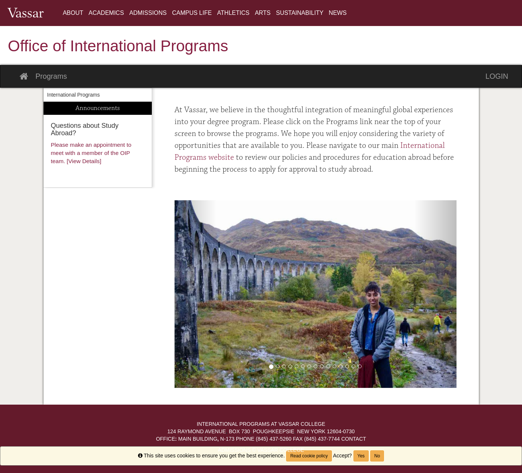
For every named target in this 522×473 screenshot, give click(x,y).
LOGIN (497, 76)
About (74, 13)
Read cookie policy (309, 456)
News (338, 13)
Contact (353, 439)
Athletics (234, 13)
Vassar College (280, 450)
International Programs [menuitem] (73, 95)
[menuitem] (74, 13)
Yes (361, 456)
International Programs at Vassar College (261, 424)
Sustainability (300, 13)
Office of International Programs (118, 46)
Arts (263, 13)
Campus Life (192, 13)
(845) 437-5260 (263, 439)
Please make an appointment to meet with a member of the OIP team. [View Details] (91, 153)
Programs (51, 76)
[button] (195, 294)
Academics (107, 13)
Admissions (149, 13)
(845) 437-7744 (316, 439)
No (377, 456)
